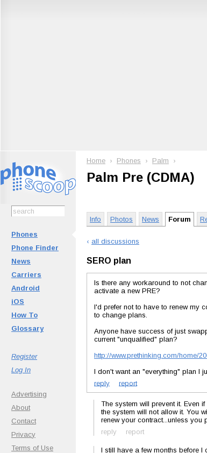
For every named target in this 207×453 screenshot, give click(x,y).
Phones (24, 234)
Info (95, 219)
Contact (23, 421)
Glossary (27, 328)
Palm (160, 161)
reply (102, 383)
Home (96, 161)
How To (24, 315)
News (21, 261)
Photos (121, 219)
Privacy (23, 434)
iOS (17, 302)
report (128, 383)
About (20, 408)
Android (25, 288)
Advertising (29, 394)
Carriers (26, 275)
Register (24, 356)
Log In (21, 370)
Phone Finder (35, 248)
